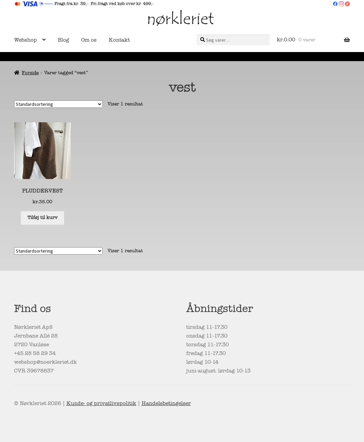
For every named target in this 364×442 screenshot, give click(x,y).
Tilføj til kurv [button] (42, 217)
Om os (89, 40)
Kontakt (119, 40)
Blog (63, 40)
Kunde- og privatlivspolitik (101, 403)
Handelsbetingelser (166, 403)
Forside (30, 73)
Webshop (25, 40)
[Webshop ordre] (58, 104)
